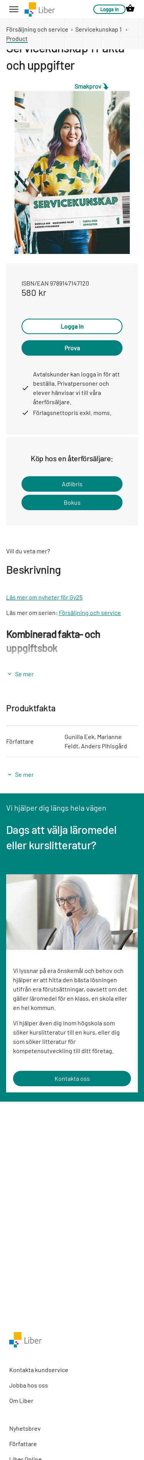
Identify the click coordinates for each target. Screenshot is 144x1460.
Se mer (24, 673)
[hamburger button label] (13, 9)
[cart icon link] (130, 9)
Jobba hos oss (28, 1385)
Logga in (109, 9)
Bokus (72, 502)
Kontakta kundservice (38, 1369)
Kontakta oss (72, 1078)
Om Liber (21, 1400)
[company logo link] (40, 9)
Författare (23, 1443)
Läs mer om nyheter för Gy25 (44, 597)
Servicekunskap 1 (98, 29)
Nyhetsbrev (25, 1428)
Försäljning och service (37, 29)
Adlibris (72, 483)
